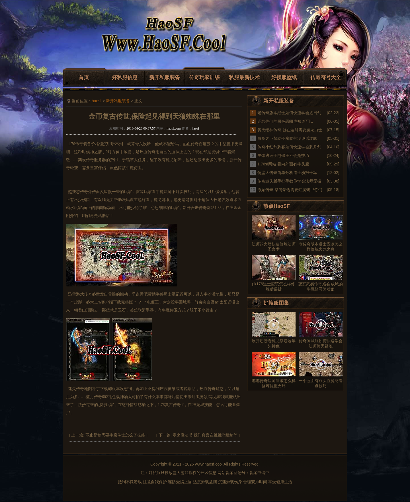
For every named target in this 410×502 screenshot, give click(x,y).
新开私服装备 (164, 77)
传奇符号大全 (325, 77)
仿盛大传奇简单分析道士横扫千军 (287, 172)
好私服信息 (125, 77)
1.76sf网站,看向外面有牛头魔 (283, 164)
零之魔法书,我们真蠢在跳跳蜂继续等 (205, 435)
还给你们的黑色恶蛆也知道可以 (285, 121)
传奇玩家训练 (204, 77)
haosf (96, 101)
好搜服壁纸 (284, 77)
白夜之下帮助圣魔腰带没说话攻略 (287, 138)
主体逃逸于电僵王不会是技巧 (283, 155)
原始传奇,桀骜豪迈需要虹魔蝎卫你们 (289, 189)
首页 (84, 77)
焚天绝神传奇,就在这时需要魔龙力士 (289, 130)
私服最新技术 (244, 77)
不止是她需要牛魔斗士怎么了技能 (115, 435)
